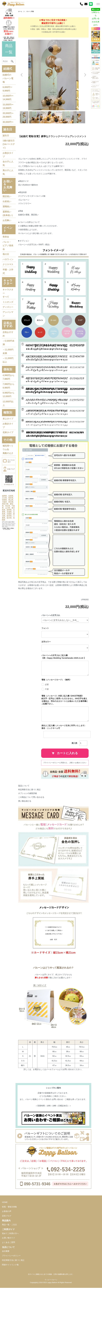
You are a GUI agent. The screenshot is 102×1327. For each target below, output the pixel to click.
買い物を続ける (21, 826)
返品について (20, 811)
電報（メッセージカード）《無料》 (58, 705)
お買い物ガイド (8, 1282)
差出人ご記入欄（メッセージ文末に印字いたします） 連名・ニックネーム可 (67, 752)
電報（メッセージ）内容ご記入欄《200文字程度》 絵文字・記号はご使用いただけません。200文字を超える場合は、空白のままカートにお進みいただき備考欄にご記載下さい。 (67, 725)
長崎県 (4, 587)
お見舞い (7, 239)
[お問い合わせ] (85, 4)
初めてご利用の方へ (10, 1278)
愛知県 (7, 567)
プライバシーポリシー (11, 1300)
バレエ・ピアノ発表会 (7, 263)
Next (84, 75)
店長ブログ (6, 1260)
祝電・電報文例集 (9, 1251)
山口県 (7, 571)
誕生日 (6, 149)
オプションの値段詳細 (24, 818)
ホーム (17, 11)
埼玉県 (4, 569)
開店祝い (7, 212)
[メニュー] (98, 4)
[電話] (81, 4)
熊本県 (4, 559)
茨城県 (7, 577)
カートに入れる (67, 778)
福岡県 (4, 555)
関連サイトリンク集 (10, 1309)
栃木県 (7, 585)
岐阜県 (4, 583)
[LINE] (91, 4)
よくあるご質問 (8, 1287)
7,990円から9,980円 (6, 428)
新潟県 (7, 581)
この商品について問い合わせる (28, 822)
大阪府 (4, 563)
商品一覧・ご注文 (9, 1269)
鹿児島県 (5, 573)
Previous (22, 75)
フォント (47, 653)
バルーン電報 (28, 11)
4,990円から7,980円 (6, 416)
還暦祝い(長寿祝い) (7, 230)
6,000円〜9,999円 (6, 85)
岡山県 (7, 561)
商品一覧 (7, 41)
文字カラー (48, 667)
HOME (5, 1247)
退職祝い (7, 222)
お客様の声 (6, 1256)
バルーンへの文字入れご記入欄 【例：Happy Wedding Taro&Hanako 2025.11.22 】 (66, 681)
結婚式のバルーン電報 (7, 73)
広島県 (4, 579)
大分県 (7, 557)
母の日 (6, 271)
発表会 (6, 255)
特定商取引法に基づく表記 (26, 815)
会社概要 (5, 1296)
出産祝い (7, 217)
